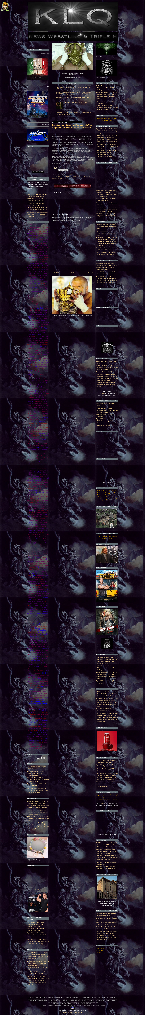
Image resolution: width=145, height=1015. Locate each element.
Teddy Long (37, 648)
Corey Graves (44, 336)
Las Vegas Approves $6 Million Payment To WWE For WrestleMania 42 (36, 773)
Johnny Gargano (40, 451)
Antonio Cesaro (42, 245)
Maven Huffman (41, 518)
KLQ (34, 478)
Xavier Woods (38, 744)
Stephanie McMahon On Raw (105, 372)
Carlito (47, 304)
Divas (40, 361)
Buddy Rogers (37, 296)
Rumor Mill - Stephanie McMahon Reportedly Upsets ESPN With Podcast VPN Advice (106, 851)
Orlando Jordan (39, 555)
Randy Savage (43, 573)
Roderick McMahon (38, 589)
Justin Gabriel (32, 460)
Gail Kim (43, 399)
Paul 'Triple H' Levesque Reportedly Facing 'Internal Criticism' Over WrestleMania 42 (106, 845)
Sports (37, 628)
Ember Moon (39, 376)
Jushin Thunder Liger (33, 458)
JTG (37, 456)
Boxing (31, 281)
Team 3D (34, 646)
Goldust (37, 409)
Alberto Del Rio (33, 235)
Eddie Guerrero (38, 373)
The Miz (37, 656)
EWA (44, 387)
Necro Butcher (44, 545)
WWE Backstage (43, 706)
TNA (37, 665)
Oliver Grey (31, 555)
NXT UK (37, 553)
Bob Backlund (32, 275)
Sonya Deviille (33, 626)
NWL (42, 551)
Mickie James (32, 533)
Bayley (37, 263)
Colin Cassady (43, 330)
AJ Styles (34, 233)
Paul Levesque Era (39, 561)
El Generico (36, 374)
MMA (37, 539)
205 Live (31, 225)
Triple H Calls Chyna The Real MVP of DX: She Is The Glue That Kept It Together (107, 131)
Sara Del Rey (43, 604)
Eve (45, 385)
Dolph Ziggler (44, 362)
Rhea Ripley (38, 577)
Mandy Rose (32, 508)
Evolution (32, 387)
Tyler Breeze (36, 677)
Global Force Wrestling (40, 407)
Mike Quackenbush (33, 535)
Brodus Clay (43, 288)
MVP (44, 543)
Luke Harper (44, 500)
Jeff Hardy (42, 433)
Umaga (36, 681)
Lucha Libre (38, 498)
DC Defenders (38, 354)
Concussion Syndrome (35, 334)
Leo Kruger (45, 486)
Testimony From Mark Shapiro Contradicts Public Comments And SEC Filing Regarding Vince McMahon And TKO (74, 93)
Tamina (45, 644)
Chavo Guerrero (34, 312)
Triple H (44, 673)
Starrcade (43, 628)
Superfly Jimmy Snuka (40, 642)
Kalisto (45, 462)
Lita (37, 494)
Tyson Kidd (32, 679)
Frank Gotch (37, 395)
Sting (36, 634)
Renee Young (41, 575)
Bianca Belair (37, 267)
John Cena (40, 448)
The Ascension (32, 652)
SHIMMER (45, 618)
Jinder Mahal (38, 443)
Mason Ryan (32, 514)
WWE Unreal (40, 738)
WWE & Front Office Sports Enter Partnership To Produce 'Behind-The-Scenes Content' (37, 812)
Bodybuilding (34, 279)
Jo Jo (29, 445)
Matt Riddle (45, 516)
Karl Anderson (38, 464)
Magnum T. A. (44, 506)
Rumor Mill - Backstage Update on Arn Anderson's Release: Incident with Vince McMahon (106, 857)
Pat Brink (43, 557)
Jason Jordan (44, 431)
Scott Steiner (37, 608)
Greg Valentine (45, 411)
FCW (37, 391)
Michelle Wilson (43, 528)
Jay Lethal (30, 433)
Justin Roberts (41, 460)
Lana (34, 482)
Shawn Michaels (42, 614)
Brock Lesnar (33, 288)
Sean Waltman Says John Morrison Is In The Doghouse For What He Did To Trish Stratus (72, 126)
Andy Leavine (42, 243)
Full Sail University (41, 397)
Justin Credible (44, 458)
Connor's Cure (38, 889)
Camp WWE (44, 300)
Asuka (39, 253)
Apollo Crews (41, 247)
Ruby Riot (39, 597)
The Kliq (31, 656)
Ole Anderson (44, 553)
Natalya (36, 545)
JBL (35, 433)
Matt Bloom (40, 514)
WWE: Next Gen (39, 742)
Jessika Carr (41, 437)
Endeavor (32, 379)
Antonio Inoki (32, 247)
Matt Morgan (37, 516)
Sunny (31, 642)
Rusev (34, 599)
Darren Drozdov (31, 348)
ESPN (42, 383)
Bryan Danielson (37, 293)
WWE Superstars (36, 732)
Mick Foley (32, 531)
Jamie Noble (36, 431)
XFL (45, 744)
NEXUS (36, 547)
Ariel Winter (39, 249)
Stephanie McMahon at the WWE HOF (76, 102)
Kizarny (30, 478)
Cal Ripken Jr (40, 298)
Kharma (44, 474)
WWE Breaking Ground (34, 708)
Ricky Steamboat (33, 581)
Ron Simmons (39, 593)
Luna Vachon (32, 502)
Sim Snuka (44, 620)
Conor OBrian (35, 336)
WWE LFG (36, 716)
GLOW (32, 409)
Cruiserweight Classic (35, 338)
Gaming (31, 401)
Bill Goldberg (39, 271)
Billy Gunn (37, 273)
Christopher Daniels (34, 322)
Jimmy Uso (39, 441)
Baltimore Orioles (43, 259)
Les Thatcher (31, 488)
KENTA (31, 470)
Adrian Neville (33, 231)
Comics (42, 332)
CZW (37, 342)
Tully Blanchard (41, 675)
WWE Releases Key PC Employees (37, 939)
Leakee (29, 486)
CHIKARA (38, 314)
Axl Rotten (45, 257)
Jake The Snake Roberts (35, 429)
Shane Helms (38, 612)
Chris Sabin (34, 320)
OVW (46, 555)
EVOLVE (39, 387)
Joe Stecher (36, 445)
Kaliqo (40, 462)
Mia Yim (45, 522)
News (31, 547)
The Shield (44, 658)
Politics (38, 567)
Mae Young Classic (33, 506)
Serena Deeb (39, 610)
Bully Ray (45, 296)
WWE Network (42, 720)
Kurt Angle (38, 480)
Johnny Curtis (31, 451)
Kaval (41, 466)
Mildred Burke (39, 537)
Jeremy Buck (36, 435)
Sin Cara (40, 622)
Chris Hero (44, 316)
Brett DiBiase (44, 283)
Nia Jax (45, 547)
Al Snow (45, 233)
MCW (45, 520)
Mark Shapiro (37, 512)
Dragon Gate (39, 364)
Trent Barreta (36, 673)
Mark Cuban (44, 508)
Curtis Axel (31, 342)
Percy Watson (36, 565)
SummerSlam (42, 640)
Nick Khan (32, 549)
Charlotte (44, 310)
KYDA (44, 480)
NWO (46, 551)
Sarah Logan (31, 605)
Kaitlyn (34, 462)
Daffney (42, 342)
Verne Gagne (41, 685)
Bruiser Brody (42, 290)
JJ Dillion (45, 443)
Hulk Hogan (44, 417)
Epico (45, 379)
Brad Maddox (39, 281)
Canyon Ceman (32, 302)
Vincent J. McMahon (35, 691)
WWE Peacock (43, 722)
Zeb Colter (37, 748)
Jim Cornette (35, 439)
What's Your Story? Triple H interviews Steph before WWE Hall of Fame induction (107, 107)
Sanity (46, 601)
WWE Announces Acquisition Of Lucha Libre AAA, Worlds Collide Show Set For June (37, 790)
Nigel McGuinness (42, 549)
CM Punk (44, 328)
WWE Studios (43, 730)
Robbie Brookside (38, 587)
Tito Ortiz (44, 660)
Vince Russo (42, 689)
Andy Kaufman (34, 243)
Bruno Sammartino (36, 292)
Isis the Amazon (38, 425)
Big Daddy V (45, 267)
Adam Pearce (35, 229)
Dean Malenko (39, 356)
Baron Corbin (33, 261)
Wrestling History (38, 702)
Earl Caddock (44, 368)
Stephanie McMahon (38, 630)
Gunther (30, 413)
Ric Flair (45, 577)
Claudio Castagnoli (33, 328)
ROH (46, 589)
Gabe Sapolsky (34, 399)
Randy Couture (43, 571)
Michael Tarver (44, 526)
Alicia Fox (43, 237)
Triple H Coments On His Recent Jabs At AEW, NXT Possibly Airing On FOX (107, 146)
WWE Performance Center (38, 724)
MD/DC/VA (32, 522)
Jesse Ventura (33, 437)
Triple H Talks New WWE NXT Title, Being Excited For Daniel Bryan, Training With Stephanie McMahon (107, 715)
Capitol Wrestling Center (42, 302)
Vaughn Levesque (39, 683)
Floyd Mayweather (38, 393)
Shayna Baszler (31, 616)
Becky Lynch (32, 265)
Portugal (44, 567)
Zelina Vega (44, 748)
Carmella (31, 306)
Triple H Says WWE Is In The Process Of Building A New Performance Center (36, 924)
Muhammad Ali (42, 541)
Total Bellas (41, 670)
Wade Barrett (38, 693)
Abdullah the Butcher (41, 225)
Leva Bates (38, 488)
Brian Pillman (32, 286)
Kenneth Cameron (41, 468)
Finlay (42, 391)
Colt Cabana (35, 332)
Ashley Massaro (33, 253)
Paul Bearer (39, 559)
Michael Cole (33, 524)
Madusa (37, 504)
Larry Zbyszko (38, 484)
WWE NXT (33, 722)
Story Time (42, 636)
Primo (30, 569)
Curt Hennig (44, 340)
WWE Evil (35, 710)
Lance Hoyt (40, 482)
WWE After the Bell (33, 706)
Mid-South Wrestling (43, 532)
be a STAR (43, 263)
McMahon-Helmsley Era (35, 520)
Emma (45, 377)
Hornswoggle (34, 417)
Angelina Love (32, 245)
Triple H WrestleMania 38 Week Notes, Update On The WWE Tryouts (36, 935)
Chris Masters (43, 318)
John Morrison (42, 450)
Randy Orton (32, 573)
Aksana (40, 233)
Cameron (36, 300)
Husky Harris (37, 419)
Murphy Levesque (35, 543)
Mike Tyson (42, 535)
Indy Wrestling (42, 421)
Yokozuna (32, 746)
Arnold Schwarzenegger (41, 251)
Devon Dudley (37, 358)
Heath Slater (44, 413)
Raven (29, 575)
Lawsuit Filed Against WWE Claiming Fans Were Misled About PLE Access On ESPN (38, 963)
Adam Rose (44, 229)
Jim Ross (44, 439)
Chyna (37, 326)
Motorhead (33, 541)
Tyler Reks (44, 677)
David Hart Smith (39, 352)
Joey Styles (31, 448)
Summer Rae (33, 640)
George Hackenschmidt (40, 403)
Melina (40, 522)
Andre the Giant (42, 241)
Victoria (38, 687)
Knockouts (41, 478)
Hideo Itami (31, 415)
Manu (38, 508)
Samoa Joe (40, 602)
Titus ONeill (34, 662)
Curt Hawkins (36, 340)
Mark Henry (33, 510)
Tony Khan (34, 670)
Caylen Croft (32, 308)
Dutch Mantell (32, 368)
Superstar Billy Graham (35, 644)
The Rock (35, 658)
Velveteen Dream (32, 685)
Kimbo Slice (43, 476)
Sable (45, 599)
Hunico (31, 419)
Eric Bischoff (33, 381)
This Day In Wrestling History (104, 211)
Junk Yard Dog (43, 455)
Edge (30, 375)
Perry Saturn (45, 565)
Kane (31, 464)
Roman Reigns (42, 591)
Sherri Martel (37, 618)
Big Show (42, 269)
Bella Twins (41, 265)
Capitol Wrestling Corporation (35, 304)
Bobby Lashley (42, 275)
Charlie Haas (36, 310)
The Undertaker (34, 660)
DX (38, 369)
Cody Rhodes (33, 330)
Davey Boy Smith (38, 350)
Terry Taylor (44, 650)
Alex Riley (42, 235)
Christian (42, 320)
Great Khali (36, 411)
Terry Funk (37, 650)
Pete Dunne (32, 567)
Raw (34, 575)
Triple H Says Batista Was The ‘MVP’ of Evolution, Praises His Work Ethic (107, 233)
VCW (47, 683)
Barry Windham (42, 261)
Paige (38, 557)
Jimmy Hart (32, 441)
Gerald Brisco (31, 405)
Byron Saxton (32, 298)
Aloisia (41, 239)
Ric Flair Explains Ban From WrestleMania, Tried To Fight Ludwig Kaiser (105, 88)
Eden (46, 373)
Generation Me (38, 401)
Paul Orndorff (38, 563)
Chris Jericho (33, 318)
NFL (41, 547)
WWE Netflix (32, 720)
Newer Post (55, 272)
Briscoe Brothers (42, 286)
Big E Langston (32, 269)
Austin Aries (39, 255)
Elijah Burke (32, 377)
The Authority (41, 652)
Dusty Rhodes (43, 367)
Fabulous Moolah (43, 389)
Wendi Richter (38, 697)
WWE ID (42, 712)
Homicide (38, 415)
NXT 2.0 (31, 553)
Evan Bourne (38, 385)
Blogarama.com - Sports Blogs (72, 1012)
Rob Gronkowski (37, 585)
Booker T (43, 279)
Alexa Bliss (35, 237)
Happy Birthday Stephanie (104, 425)
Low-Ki (42, 496)
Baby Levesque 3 (33, 259)
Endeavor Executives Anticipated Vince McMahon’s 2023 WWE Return (106, 384)
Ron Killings (31, 593)
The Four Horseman (42, 654)
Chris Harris (37, 316)
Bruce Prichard (34, 290)
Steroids (41, 632)
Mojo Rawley (43, 539)
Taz (29, 646)
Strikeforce (32, 638)
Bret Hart (37, 284)
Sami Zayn (31, 602)
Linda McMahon (38, 492)
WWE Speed (34, 730)
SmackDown (38, 624)
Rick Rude (43, 579)
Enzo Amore (39, 379)
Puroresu (44, 569)
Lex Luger (41, 490)
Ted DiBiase (41, 646)
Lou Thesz (35, 496)
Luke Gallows (36, 500)
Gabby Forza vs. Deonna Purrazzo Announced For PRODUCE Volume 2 (37, 214)
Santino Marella (33, 604)
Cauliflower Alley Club (41, 306)
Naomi (30, 545)
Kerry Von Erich (39, 470)
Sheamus (39, 616)
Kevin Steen (38, 474)
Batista (31, 263)
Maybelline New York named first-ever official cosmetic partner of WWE (106, 226)
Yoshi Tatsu (39, 746)
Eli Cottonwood (44, 374)
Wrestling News (34, 704)
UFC (39, 679)
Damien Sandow (36, 344)
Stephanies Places (32, 632)
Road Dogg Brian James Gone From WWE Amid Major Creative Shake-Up (38, 818)
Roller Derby (32, 591)
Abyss (42, 227)
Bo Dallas (44, 273)
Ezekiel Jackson (32, 389)
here (103, 393)
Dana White (32, 346)
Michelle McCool (32, 528)
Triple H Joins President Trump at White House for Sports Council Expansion (106, 421)
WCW (31, 697)
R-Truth (35, 571)
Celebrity (40, 308)
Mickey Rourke (42, 531)
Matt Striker (33, 518)
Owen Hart (31, 557)
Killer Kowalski (34, 476)
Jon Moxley (37, 453)
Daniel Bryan (42, 346)
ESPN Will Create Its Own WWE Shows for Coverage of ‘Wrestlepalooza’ (105, 784)
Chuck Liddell (39, 324)
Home (73, 272)
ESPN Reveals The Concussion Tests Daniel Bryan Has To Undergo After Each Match (105, 694)
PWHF (30, 571)
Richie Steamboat (35, 579)
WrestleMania (40, 699)
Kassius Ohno (34, 466)
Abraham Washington (34, 227)
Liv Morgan (42, 494)
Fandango (31, 391)
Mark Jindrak (41, 510)
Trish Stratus (31, 675)
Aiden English (42, 231)
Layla (44, 484)
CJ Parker (44, 326)
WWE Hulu (36, 712)
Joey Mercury (44, 445)
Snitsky (46, 624)
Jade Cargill (45, 427)
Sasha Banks (39, 606)
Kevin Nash (38, 472)
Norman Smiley (31, 551)
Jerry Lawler (44, 435)
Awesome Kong (37, 257)
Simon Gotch (33, 622)
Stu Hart (39, 638)
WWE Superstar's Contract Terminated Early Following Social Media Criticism (38, 779)
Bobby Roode (34, 277)
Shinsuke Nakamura (34, 620)
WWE (45, 704)
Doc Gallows (36, 362)
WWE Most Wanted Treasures (40, 718)
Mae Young (43, 504)
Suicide (45, 638)
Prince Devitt (36, 569)
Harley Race (36, 413)
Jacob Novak (37, 427)
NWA (38, 551)
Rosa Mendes (38, 595)
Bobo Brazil (43, 277)
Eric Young (41, 381)
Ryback (40, 599)
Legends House (37, 486)
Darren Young (41, 348)
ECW (30, 371)
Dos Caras (31, 364)
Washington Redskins (40, 695)
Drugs (36, 367)
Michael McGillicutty (33, 526)
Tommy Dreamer (39, 669)
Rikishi (42, 581)
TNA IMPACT (37, 666)
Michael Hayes (42, 524)
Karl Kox (45, 464)
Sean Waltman (75, 176)
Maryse (45, 512)
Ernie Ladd (36, 383)
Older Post (90, 272)
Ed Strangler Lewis (39, 371)
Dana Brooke (45, 344)
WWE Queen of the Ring (35, 726)
